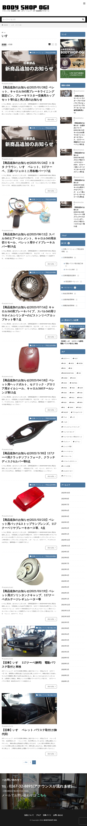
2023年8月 (65, 557)
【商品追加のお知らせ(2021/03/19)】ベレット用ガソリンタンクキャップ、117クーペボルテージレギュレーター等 (28, 595)
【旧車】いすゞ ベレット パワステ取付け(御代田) (29, 732)
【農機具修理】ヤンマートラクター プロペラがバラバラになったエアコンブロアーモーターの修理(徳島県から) (79, 104)
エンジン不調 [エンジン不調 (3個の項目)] (67, 446)
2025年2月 (65, 528)
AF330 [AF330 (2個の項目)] (81, 363)
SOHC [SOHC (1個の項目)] (71, 407)
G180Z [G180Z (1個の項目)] (65, 378)
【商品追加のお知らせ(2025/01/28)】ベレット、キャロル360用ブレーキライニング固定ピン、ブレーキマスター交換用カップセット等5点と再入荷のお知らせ (28, 93)
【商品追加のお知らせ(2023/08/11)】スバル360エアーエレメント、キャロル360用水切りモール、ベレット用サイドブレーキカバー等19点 (29, 240)
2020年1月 (65, 681)
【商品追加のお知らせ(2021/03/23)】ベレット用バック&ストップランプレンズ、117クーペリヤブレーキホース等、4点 (29, 523)
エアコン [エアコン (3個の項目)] (77, 441)
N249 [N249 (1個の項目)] (81, 388)
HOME (6, 25)
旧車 (66, 243)
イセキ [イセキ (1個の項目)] (65, 422)
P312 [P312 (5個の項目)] (72, 397)
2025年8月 (65, 499)
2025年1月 (65, 534)
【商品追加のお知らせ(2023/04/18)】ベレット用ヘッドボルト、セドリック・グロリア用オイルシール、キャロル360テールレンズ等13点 (28, 386)
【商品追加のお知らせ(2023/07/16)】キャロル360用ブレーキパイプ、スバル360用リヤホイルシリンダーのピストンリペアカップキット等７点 (29, 313)
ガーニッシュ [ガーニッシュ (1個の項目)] (67, 476)
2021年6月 (65, 634)
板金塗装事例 (69, 293)
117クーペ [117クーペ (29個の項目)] (66, 358)
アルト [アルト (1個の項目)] (65, 417)
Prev (26, 762)
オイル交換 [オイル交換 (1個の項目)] (66, 466)
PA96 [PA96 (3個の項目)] (72, 402)
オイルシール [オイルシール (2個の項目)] (67, 456)
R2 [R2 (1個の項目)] (64, 407)
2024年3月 (65, 552)
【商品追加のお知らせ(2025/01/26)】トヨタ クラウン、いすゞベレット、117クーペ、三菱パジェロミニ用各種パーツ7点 (28, 167)
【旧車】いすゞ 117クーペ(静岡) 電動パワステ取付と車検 (29, 664)
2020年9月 (65, 658)
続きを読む (51, 119)
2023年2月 (65, 587)
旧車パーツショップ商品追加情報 (44, 52)
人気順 (10, 44)
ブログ (38, 815)
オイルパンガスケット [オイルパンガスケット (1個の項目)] (70, 461)
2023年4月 (65, 575)
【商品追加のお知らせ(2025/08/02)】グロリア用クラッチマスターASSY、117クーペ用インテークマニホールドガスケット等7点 (79, 162)
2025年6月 (65, 510)
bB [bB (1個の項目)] (71, 368)
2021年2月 (65, 652)
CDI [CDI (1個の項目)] (79, 373)
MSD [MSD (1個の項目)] (73, 388)
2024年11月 (65, 546)
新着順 (4, 44)
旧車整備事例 (69, 257)
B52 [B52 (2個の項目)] (64, 368)
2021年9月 (65, 622)
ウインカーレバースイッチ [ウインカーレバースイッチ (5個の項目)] (71, 427)
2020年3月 (65, 669)
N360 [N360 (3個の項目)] (65, 393)
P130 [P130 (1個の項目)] (80, 393)
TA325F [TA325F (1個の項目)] (65, 412)
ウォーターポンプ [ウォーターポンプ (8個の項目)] (68, 432)
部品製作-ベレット (73, 281)
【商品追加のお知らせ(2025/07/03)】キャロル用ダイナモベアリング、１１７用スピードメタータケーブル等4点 (79, 188)
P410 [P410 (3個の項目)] (80, 397)
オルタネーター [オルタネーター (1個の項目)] (68, 471)
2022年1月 (65, 599)
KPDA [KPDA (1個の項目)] (65, 388)
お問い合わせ (58, 815)
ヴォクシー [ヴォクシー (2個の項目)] (66, 441)
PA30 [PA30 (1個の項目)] (64, 402)
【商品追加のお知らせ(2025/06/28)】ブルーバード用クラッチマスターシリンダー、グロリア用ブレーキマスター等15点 (79, 216)
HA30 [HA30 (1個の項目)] (65, 383)
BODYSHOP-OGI (50, 820)
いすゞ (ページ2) (16, 25)
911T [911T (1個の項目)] (76, 358)
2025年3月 (65, 522)
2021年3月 (65, 646)
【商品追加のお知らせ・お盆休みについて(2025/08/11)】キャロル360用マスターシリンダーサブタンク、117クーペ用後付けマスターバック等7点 (79, 133)
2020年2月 (65, 675)
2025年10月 (65, 493)
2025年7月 (65, 504)
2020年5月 (65, 663)
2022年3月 (65, 593)
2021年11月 (65, 610)
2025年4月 (65, 516)
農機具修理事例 (70, 305)
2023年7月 (65, 563)
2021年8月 (65, 628)
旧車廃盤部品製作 (71, 275)
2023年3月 (65, 581)
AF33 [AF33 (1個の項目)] (72, 363)
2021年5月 (65, 640)
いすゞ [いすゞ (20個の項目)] (74, 417)
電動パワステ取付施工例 (47, 628)
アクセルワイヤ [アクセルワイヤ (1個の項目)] (77, 412)
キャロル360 (71, 269)
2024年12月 (65, 540)
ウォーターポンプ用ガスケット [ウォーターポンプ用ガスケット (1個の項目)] (72, 437)
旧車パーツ (47, 815)
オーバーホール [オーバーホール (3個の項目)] (68, 451)
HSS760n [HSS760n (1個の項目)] (74, 383)
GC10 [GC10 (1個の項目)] (74, 378)
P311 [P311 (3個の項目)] (64, 397)
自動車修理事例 (70, 299)
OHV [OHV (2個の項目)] (72, 393)
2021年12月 (65, 605)
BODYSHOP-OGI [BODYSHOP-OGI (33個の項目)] (68, 373)
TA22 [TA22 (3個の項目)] (79, 407)
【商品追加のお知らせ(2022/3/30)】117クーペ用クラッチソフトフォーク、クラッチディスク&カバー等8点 (28, 457)
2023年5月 (65, 569)
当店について (29, 815)
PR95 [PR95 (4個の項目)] (80, 402)
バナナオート (69, 287)
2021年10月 (65, 616)
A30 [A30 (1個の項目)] (64, 363)
